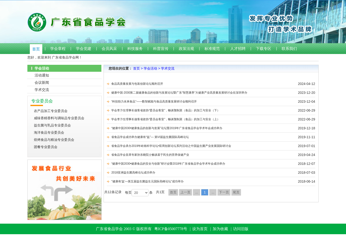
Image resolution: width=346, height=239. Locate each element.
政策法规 (186, 49)
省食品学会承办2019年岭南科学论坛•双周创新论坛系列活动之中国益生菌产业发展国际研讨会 (171, 146)
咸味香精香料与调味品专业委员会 (59, 118)
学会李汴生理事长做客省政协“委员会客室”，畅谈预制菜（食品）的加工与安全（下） (165, 110)
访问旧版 (240, 229)
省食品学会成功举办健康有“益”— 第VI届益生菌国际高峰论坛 (150, 137)
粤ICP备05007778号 (170, 229)
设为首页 (200, 229)
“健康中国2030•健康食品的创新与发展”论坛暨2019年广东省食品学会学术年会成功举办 (166, 128)
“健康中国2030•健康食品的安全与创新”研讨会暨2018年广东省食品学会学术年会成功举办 (168, 163)
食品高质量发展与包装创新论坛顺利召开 (137, 83)
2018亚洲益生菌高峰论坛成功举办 (133, 172)
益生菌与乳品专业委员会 (52, 125)
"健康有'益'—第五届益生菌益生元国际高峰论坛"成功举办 (147, 181)
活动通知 (42, 75)
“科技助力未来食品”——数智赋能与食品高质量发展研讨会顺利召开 (154, 101)
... (196, 192)
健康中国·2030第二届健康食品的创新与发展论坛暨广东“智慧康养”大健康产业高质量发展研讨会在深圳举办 (179, 92)
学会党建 (83, 49)
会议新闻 (42, 82)
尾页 (236, 192)
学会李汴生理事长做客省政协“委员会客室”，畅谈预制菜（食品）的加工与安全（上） (165, 119)
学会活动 (150, 68)
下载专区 (263, 49)
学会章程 (58, 49)
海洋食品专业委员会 (49, 132)
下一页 (224, 192)
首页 (36, 49)
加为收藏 (220, 229)
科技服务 (135, 49)
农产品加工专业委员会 (51, 111)
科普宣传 (160, 49)
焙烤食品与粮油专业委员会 (54, 140)
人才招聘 (238, 49)
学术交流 (42, 90)
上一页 (185, 192)
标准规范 (212, 49)
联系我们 (289, 49)
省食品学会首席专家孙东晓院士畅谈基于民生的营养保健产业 (150, 154)
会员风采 (109, 49)
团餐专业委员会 (45, 147)
